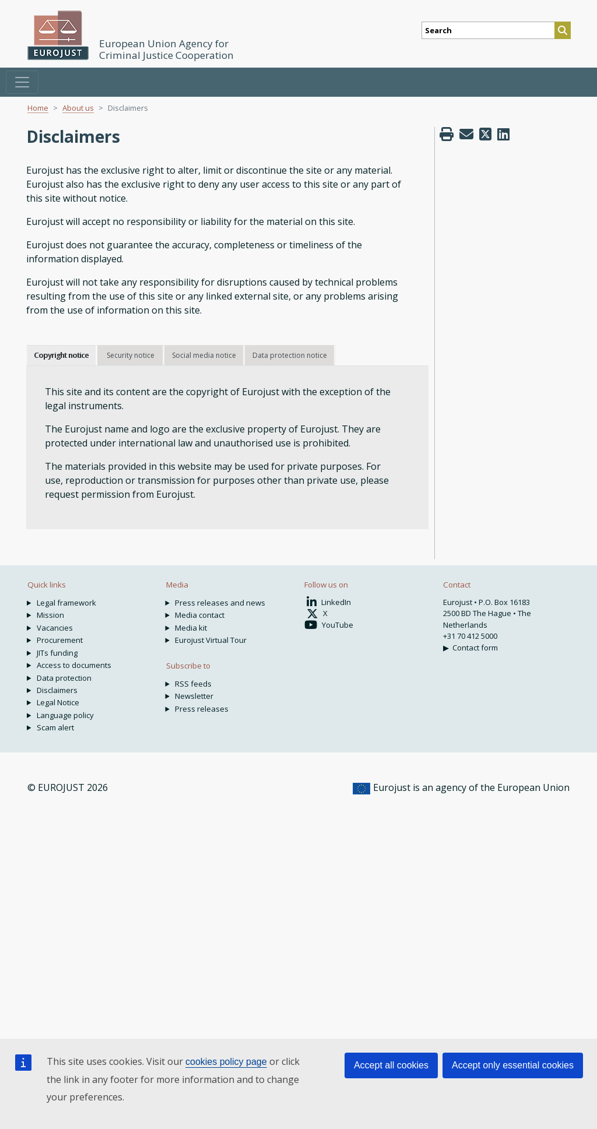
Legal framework (66, 602)
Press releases (202, 709)
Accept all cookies (391, 1065)
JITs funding (57, 653)
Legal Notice (58, 702)
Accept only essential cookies (513, 1065)
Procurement (60, 640)
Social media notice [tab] (204, 355)
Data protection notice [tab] (289, 355)
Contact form (475, 647)
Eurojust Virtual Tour (211, 640)
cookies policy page (226, 1062)
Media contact (199, 615)
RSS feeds (193, 683)
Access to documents (74, 665)
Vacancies (55, 627)
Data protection (64, 678)
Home (37, 108)
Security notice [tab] (130, 355)
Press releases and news (220, 602)
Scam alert (55, 727)
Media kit (191, 627)
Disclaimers (57, 690)
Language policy (65, 715)
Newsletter (194, 696)
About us (78, 108)
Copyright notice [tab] (61, 355)
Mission (50, 615)
